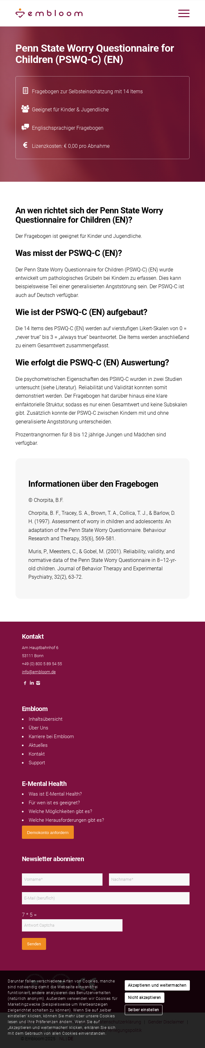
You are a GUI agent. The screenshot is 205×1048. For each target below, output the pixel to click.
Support (37, 763)
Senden (34, 943)
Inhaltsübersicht (46, 719)
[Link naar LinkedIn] (31, 684)
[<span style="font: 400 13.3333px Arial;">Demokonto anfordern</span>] (48, 832)
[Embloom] (85, 13)
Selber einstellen (143, 1010)
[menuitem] (181, 13)
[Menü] (181, 13)
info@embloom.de (39, 671)
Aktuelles (38, 745)
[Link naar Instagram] (38, 684)
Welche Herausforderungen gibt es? (66, 820)
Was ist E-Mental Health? (55, 794)
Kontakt (37, 754)
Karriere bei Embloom (51, 736)
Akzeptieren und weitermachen (157, 985)
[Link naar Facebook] (25, 684)
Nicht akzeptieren (144, 997)
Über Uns (38, 728)
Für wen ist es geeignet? (54, 803)
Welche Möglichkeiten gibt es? (60, 811)
